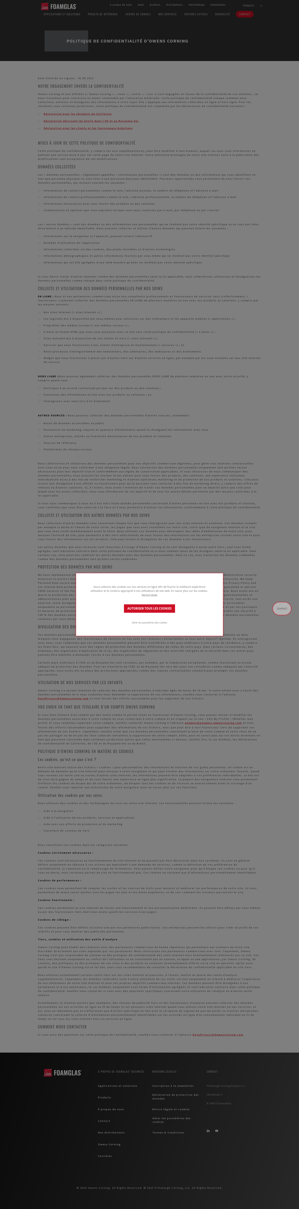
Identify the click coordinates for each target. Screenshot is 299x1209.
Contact (282, 608)
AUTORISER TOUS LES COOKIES (149, 609)
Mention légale (149, 594)
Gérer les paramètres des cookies (149, 622)
